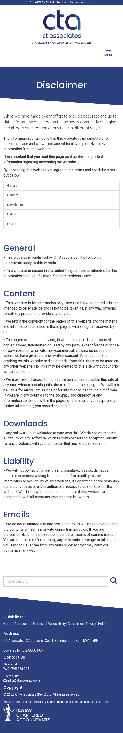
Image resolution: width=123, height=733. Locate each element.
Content (12, 195)
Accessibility (57, 624)
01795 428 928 (16, 669)
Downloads (15, 205)
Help (101, 624)
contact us (62, 406)
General (12, 185)
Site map (39, 624)
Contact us (22, 624)
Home (7, 624)
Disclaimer (75, 624)
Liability (12, 214)
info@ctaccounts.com (78, 2)
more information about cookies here (85, 702)
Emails (11, 224)
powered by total (23, 650)
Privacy (90, 624)
